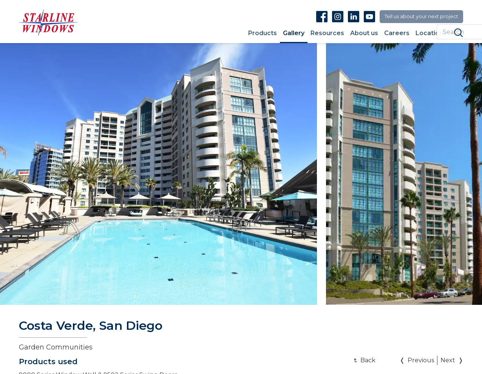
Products (262, 33)
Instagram (337, 16)
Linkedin (353, 16)
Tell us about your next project (421, 16)
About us (364, 33)
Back (367, 360)
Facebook (322, 16)
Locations (431, 33)
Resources (327, 33)
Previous (421, 360)
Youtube (369, 16)
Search (458, 33)
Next (447, 360)
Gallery (293, 33)
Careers (396, 33)
